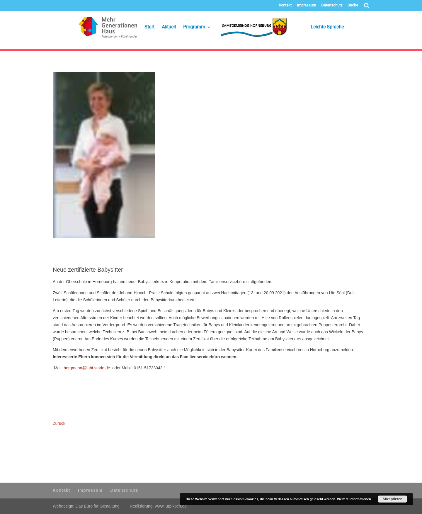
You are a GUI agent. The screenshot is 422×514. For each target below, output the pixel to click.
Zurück (59, 423)
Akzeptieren (392, 499)
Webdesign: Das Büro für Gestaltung (86, 506)
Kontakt (285, 5)
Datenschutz (331, 5)
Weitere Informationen (354, 499)
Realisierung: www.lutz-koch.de (158, 506)
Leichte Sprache (319, 27)
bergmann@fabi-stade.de (87, 368)
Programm (194, 27)
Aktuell (169, 27)
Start (149, 27)
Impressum (306, 5)
